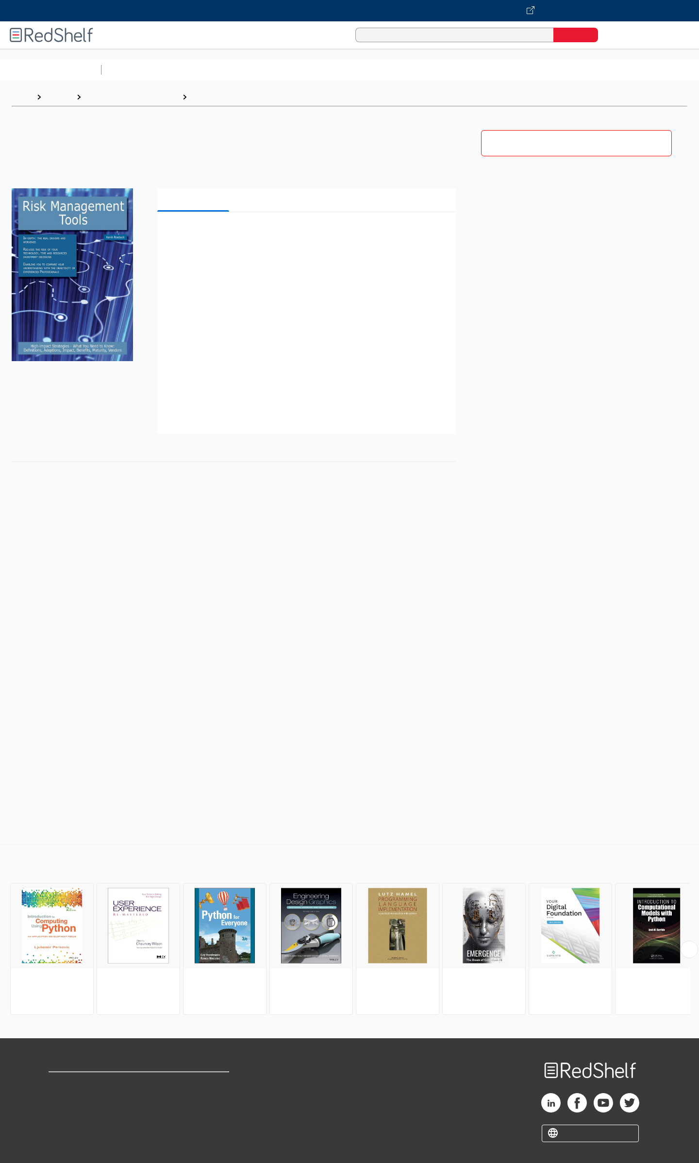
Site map (65, 1130)
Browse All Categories (50, 69)
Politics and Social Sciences (478, 69)
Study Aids (131, 69)
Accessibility (192, 1114)
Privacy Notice (75, 1114)
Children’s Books (644, 69)
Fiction (548, 69)
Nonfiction (588, 69)
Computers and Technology (277, 69)
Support (63, 1099)
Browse (59, 96)
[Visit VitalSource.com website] (349, 10)
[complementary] (349, 931)
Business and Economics (376, 69)
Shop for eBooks (80, 1083)
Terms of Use (194, 1083)
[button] (308, 234)
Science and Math (190, 69)
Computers (212, 96)
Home (22, 96)
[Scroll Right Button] (689, 949)
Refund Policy (194, 1099)
